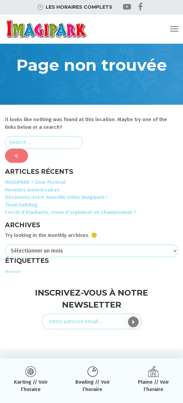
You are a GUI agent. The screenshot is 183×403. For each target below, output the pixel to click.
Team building (21, 205)
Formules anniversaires (32, 190)
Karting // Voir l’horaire (31, 386)
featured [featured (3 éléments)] (12, 272)
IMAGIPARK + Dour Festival (35, 182)
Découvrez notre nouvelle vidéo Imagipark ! (56, 197)
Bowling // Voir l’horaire (92, 386)
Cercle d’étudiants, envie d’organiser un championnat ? (70, 212)
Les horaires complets (79, 7)
